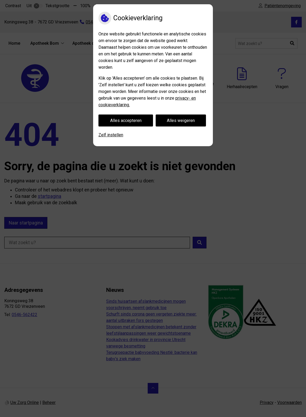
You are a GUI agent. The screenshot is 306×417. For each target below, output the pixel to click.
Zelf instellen (110, 134)
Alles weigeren (181, 120)
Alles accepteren (126, 120)
